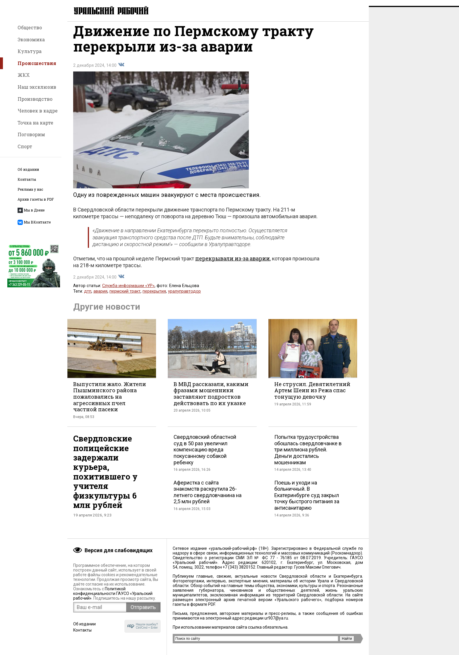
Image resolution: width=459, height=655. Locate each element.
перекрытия (154, 297)
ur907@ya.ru (276, 618)
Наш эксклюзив (37, 87)
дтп (87, 297)
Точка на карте (35, 123)
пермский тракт (125, 297)
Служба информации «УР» (128, 291)
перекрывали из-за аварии (232, 264)
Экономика (31, 39)
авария (100, 297)
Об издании (28, 169)
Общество (30, 27)
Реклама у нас (30, 189)
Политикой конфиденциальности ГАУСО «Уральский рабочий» (113, 593)
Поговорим (31, 134)
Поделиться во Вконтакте (121, 70)
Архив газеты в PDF (36, 199)
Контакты (27, 179)
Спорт (25, 146)
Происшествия (37, 63)
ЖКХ (24, 75)
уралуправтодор (184, 297)
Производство (35, 99)
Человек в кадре (38, 111)
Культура (30, 51)
